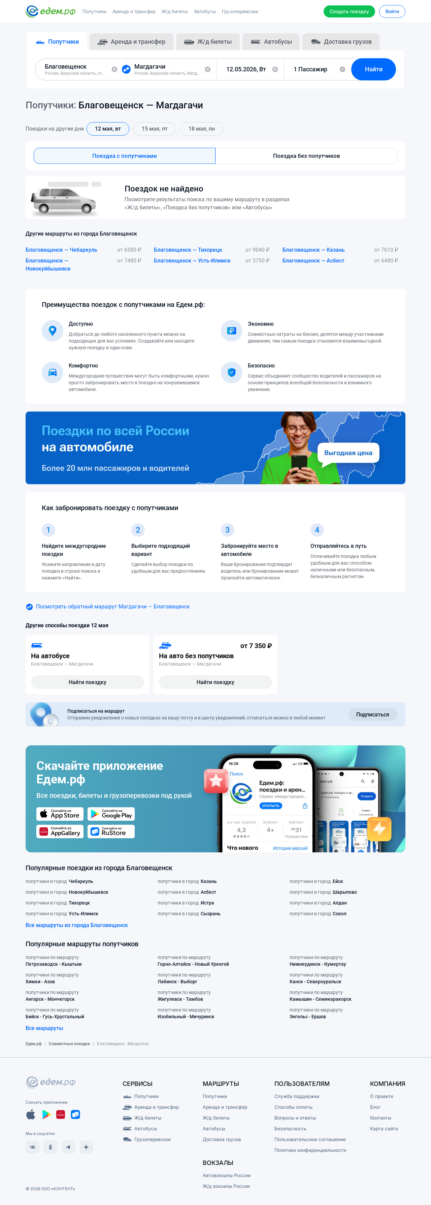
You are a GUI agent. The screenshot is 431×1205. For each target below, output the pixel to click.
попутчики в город (59, 882)
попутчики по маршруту (54, 962)
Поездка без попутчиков (306, 156)
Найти (375, 69)
